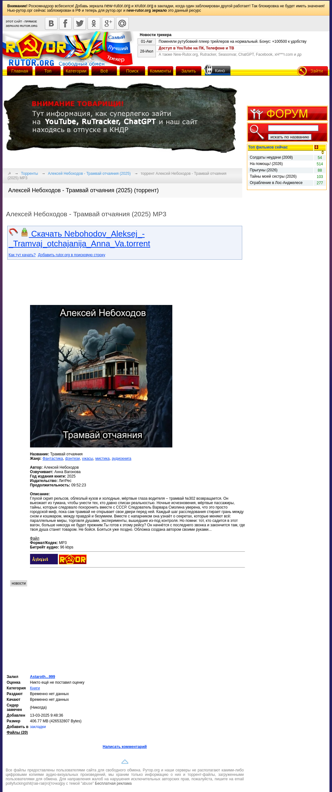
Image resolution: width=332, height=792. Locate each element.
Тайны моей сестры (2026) (273, 176)
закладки (38, 727)
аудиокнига (121, 458)
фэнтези (72, 458)
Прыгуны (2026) (264, 170)
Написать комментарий (125, 746)
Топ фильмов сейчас (268, 147)
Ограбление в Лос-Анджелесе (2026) (276, 183)
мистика (102, 458)
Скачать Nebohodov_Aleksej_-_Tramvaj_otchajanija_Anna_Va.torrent (79, 238)
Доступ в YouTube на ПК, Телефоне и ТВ (196, 48)
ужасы (87, 458)
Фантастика (52, 458)
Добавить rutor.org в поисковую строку (71, 255)
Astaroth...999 (42, 677)
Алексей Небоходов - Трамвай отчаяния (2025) (89, 173)
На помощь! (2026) (266, 164)
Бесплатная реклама (113, 783)
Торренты (29, 173)
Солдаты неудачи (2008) (271, 157)
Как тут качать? (22, 255)
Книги (35, 688)
